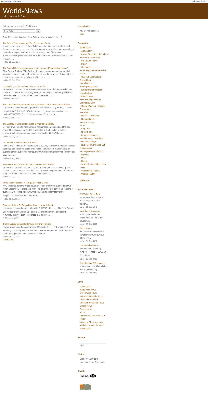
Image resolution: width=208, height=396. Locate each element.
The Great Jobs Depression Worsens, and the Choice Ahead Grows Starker (37, 104)
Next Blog (200, 1)
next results (8, 240)
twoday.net (8, 1)
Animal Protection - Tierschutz (94, 54)
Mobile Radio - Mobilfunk (92, 138)
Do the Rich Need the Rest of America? (20, 143)
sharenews (17, 1)
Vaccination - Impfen (90, 171)
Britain (84, 64)
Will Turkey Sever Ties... (90, 194)
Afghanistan (86, 51)
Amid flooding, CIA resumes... (93, 263)
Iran (83, 125)
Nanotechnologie (88, 141)
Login (194, 1)
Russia (84, 161)
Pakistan (85, 154)
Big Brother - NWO (89, 61)
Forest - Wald (87, 96)
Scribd (82, 312)
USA (83, 167)
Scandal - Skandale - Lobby (93, 164)
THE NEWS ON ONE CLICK (92, 315)
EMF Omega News (88, 293)
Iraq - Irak (85, 129)
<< (206, 1)
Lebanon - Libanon (89, 135)
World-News (22, 11)
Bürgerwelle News (88, 290)
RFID (83, 158)
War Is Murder (86, 228)
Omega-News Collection (92, 151)
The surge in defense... (90, 245)
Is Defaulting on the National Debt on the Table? (24, 86)
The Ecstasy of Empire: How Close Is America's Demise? (28, 124)
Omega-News (86, 309)
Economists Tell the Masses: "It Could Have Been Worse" (28, 164)
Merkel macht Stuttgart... (91, 211)
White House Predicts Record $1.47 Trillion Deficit (25, 183)
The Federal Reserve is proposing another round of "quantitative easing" (35, 68)
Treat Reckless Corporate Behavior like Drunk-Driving (27, 224)
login (82, 34)
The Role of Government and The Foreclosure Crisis (26, 43)
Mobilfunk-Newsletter (89, 299)
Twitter (83, 319)
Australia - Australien (90, 57)
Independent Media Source (92, 296)
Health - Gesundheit (90, 116)
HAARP (84, 112)
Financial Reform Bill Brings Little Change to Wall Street (28, 205)
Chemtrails (86, 67)
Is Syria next (86, 132)
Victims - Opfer (88, 174)
